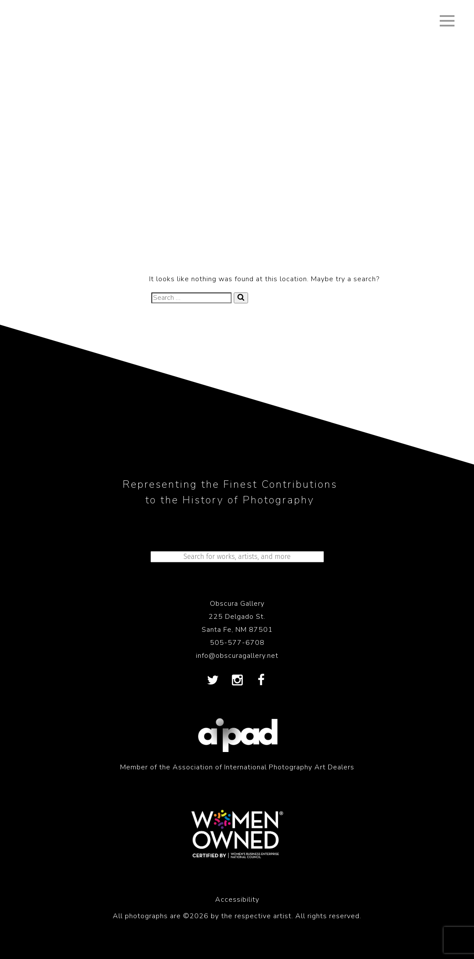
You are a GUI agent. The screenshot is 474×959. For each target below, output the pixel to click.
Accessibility (237, 899)
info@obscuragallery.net (237, 655)
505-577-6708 (237, 642)
